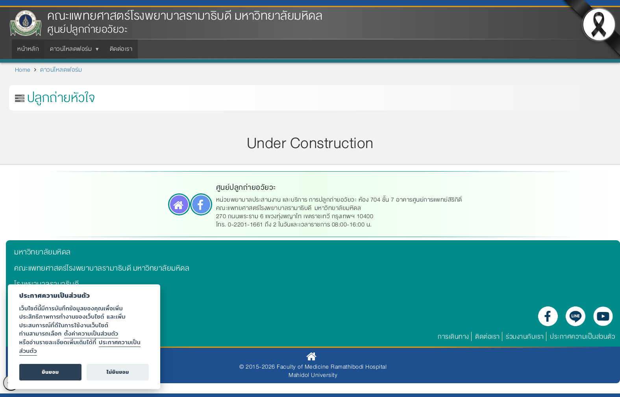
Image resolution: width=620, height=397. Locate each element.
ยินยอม (50, 372)
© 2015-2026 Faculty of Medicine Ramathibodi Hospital (313, 367)
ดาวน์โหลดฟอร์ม (61, 70)
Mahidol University (313, 375)
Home (23, 70)
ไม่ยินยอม (118, 372)
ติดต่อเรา (487, 336)
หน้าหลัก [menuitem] (28, 49)
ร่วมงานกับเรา (525, 336)
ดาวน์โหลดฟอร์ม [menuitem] (72, 51)
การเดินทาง (453, 336)
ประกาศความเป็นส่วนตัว (582, 336)
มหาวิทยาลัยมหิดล (42, 252)
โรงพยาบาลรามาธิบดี (46, 284)
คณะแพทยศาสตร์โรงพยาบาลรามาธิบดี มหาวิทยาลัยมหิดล (184, 16)
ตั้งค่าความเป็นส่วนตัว (91, 333)
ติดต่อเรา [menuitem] (121, 49)
